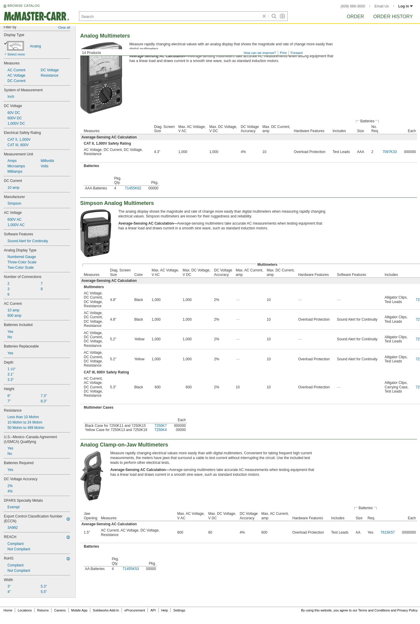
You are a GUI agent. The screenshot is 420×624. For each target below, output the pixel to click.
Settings (179, 610)
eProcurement (135, 610)
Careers (60, 610)
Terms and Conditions (374, 610)
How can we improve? (260, 53)
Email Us (381, 6)
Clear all (64, 27)
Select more (16, 54)
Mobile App (79, 610)
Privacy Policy (407, 610)
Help (164, 610)
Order (355, 16)
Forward (297, 53)
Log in (405, 6)
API (153, 610)
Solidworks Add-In (106, 610)
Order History (393, 16)
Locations (25, 610)
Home (8, 610)
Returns (43, 610)
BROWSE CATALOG (23, 5)
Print (283, 53)
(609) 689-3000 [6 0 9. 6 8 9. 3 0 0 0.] (353, 6)
